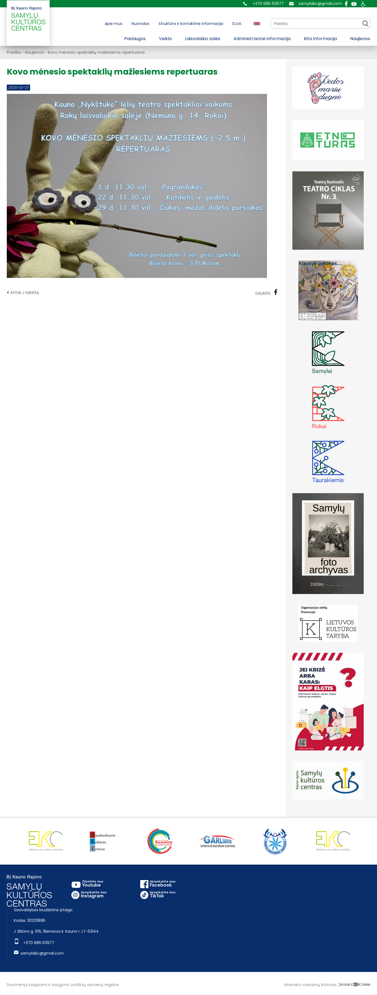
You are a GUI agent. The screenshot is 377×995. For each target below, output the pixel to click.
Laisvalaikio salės (202, 39)
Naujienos (360, 39)
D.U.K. (237, 23)
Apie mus (113, 23)
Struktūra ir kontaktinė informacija (191, 23)
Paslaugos (135, 39)
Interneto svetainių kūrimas (310, 984)
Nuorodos (140, 23)
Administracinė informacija (262, 39)
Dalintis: (266, 292)
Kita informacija (320, 39)
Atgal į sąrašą (23, 292)
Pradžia (14, 52)
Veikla (165, 39)
